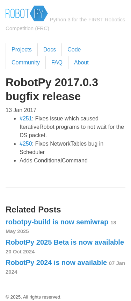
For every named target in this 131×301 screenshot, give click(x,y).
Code (74, 49)
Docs (49, 49)
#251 (26, 118)
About (81, 62)
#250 (26, 144)
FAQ (57, 62)
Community (26, 62)
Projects (22, 49)
